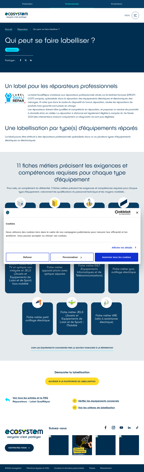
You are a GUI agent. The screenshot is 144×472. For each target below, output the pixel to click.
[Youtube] (121, 428)
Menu (132, 15)
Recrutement (106, 468)
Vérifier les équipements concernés (98, 400)
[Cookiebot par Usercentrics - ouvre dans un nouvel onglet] (117, 212)
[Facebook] (105, 428)
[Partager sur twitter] (25, 60)
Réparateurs (12, 50)
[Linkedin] (129, 428)
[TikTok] (137, 428)
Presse (92, 468)
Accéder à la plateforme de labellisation (72, 381)
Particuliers (27, 4)
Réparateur (22, 29)
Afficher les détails (122, 247)
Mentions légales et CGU (37, 468)
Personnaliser (72, 257)
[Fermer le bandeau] (137, 212)
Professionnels (72, 4)
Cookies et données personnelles (69, 468)
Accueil (8, 29)
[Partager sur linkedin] (31, 60)
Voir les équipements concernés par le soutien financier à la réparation (72, 348)
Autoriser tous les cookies (116, 257)
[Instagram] (113, 428)
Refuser (27, 257)
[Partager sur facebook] (20, 60)
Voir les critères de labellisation (96, 407)
